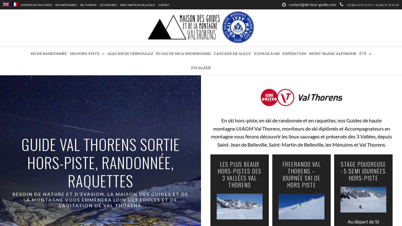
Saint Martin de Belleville (137, 5)
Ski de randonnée (48, 53)
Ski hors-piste (85, 53)
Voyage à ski (267, 53)
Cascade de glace (232, 53)
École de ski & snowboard (183, 53)
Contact (164, 5)
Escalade (201, 67)
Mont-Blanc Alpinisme (332, 53)
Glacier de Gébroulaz (130, 53)
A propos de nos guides (36, 5)
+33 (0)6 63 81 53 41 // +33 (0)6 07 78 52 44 (369, 5)
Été (363, 53)
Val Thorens (88, 5)
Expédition (294, 53)
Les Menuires (108, 5)
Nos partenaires (66, 5)
